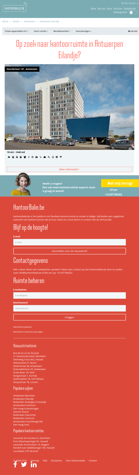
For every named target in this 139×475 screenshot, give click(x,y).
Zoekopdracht (130, 8)
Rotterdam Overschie (24, 414)
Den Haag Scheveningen (26, 408)
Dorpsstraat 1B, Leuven (25, 382)
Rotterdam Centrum (24, 418)
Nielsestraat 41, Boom (25, 362)
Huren (109, 8)
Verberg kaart (125, 12)
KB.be (5, 21)
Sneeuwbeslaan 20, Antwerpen (29, 369)
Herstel (132, 31)
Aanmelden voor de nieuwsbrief (69, 250)
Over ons (101, 8)
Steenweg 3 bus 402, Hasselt (28, 359)
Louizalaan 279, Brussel (25, 451)
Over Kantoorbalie (75, 460)
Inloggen (69, 317)
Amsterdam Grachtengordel (28, 421)
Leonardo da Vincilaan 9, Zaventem (31, 438)
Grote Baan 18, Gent (24, 372)
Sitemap (34, 460)
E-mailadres (20, 289)
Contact (93, 460)
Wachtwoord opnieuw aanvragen (28, 331)
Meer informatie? (69, 169)
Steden (16, 21)
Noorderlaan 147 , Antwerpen (22, 69)
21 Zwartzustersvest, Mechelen (29, 356)
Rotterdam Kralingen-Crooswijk (29, 401)
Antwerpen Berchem (24, 395)
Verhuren (118, 8)
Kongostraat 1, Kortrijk (25, 375)
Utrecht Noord (21, 411)
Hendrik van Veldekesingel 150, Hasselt (34, 447)
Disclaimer (56, 460)
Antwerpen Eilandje (23, 398)
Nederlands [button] (129, 3)
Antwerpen (29, 21)
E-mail (16, 236)
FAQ (45, 460)
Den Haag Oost (21, 424)
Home (93, 8)
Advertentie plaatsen (22, 327)
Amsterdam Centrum (24, 405)
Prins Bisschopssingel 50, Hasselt (30, 441)
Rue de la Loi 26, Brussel (26, 353)
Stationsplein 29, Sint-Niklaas (28, 378)
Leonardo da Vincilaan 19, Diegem (31, 444)
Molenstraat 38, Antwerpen (27, 366)
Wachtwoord (20, 302)
